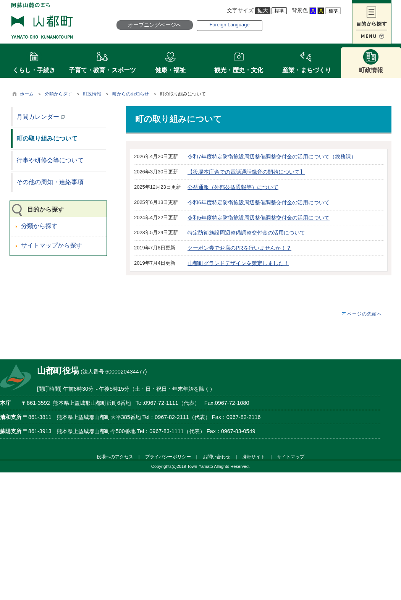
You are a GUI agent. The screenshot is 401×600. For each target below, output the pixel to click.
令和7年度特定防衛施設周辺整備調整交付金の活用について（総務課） (272, 157)
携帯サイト (253, 456)
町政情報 (92, 94)
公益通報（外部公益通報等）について (233, 187)
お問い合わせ (216, 456)
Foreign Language (229, 24)
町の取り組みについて (47, 138)
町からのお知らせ (130, 94)
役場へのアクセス (115, 456)
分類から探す (58, 94)
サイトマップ (290, 456)
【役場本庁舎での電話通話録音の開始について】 (246, 172)
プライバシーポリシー (168, 456)
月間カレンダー (40, 116)
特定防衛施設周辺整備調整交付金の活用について (246, 233)
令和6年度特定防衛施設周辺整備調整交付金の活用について (259, 202)
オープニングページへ (154, 25)
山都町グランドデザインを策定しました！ (238, 263)
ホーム (27, 94)
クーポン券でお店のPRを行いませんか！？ (239, 248)
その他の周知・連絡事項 (50, 182)
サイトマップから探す (51, 245)
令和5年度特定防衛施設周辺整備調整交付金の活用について (259, 218)
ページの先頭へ (364, 314)
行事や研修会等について (50, 160)
